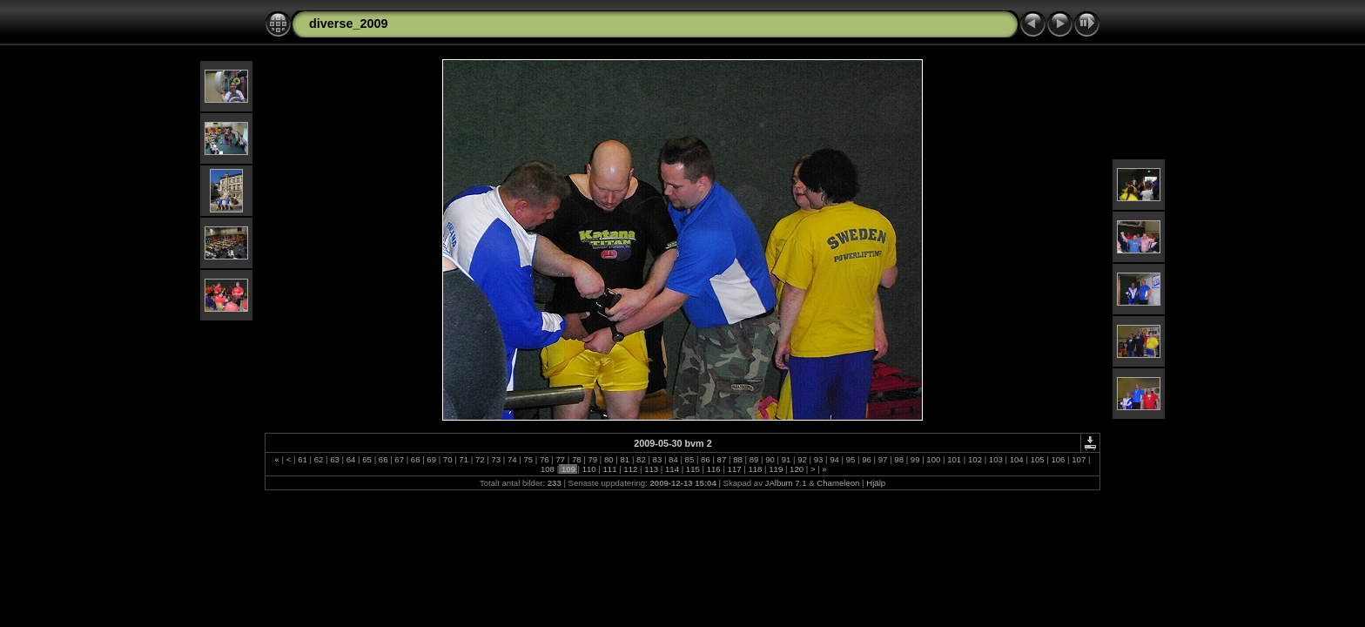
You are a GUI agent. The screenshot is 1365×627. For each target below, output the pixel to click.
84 (673, 459)
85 (689, 459)
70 (447, 459)
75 (528, 459)
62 (319, 459)
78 (576, 459)
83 (657, 459)
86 (705, 459)
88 (737, 459)
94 (835, 459)
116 (713, 469)
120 (796, 469)
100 (934, 459)
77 (561, 459)
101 (954, 459)
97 (883, 459)
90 (770, 459)
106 (1058, 459)
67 (400, 459)
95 (850, 459)
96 (867, 459)
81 (625, 459)
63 (335, 459)
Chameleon (838, 483)
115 (692, 469)
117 (734, 469)
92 (803, 459)
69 (432, 459)
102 (974, 459)
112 (631, 469)
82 (641, 459)
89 (754, 459)
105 (1037, 459)
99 (915, 459)
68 (415, 459)
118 (755, 469)
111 (610, 469)
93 (818, 459)
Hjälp (875, 483)
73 (496, 459)
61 (303, 459)
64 (351, 459)
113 (651, 469)
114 (671, 469)
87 (722, 459)
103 (995, 459)
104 (1016, 459)
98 (899, 459)
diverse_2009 (348, 23)
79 (593, 459)
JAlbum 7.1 (786, 483)
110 (589, 469)
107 (1079, 459)
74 (512, 459)
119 (776, 469)
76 (544, 459)
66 (383, 459)
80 (608, 459)
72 (480, 459)
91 (786, 459)
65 (367, 459)
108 (547, 469)
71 (464, 459)
